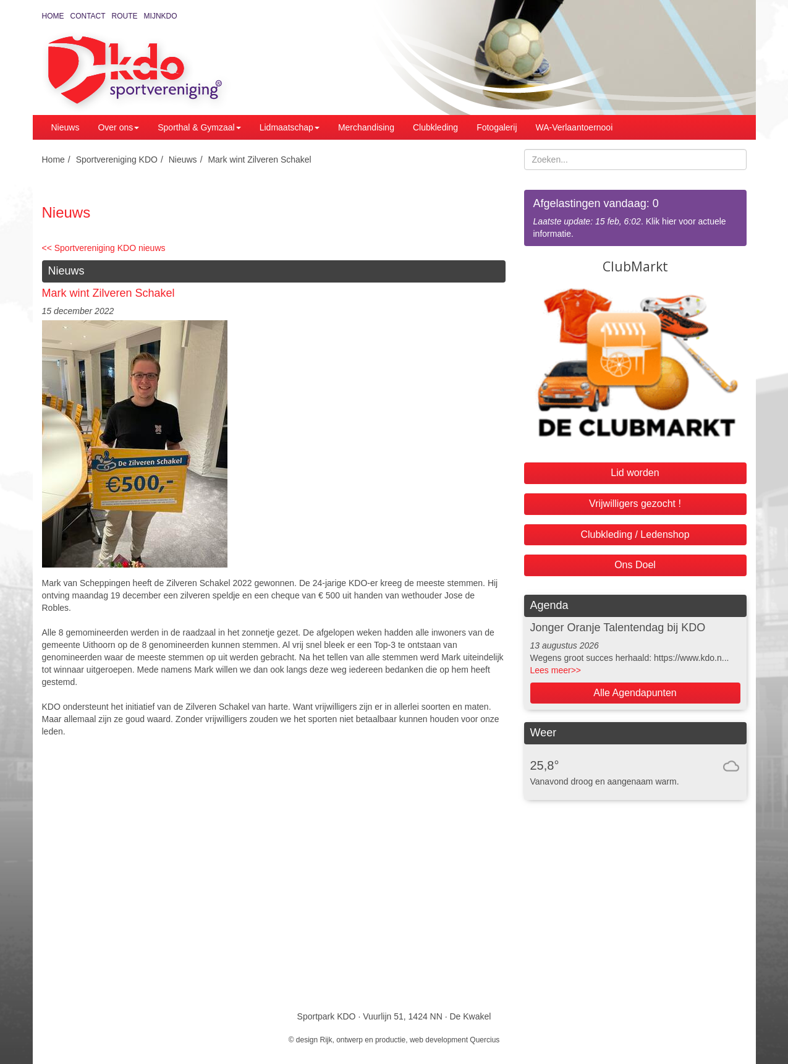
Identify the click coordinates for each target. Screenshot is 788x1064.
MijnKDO (160, 16)
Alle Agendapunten (634, 692)
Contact (88, 16)
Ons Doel (635, 565)
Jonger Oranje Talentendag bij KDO (618, 627)
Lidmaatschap (290, 127)
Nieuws (65, 127)
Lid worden (635, 472)
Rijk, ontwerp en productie (363, 1040)
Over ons (118, 127)
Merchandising (366, 127)
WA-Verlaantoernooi (574, 127)
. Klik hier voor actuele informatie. (635, 217)
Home (53, 16)
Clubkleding (435, 127)
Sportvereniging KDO (117, 159)
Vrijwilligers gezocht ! (635, 503)
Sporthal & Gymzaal (199, 127)
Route (125, 16)
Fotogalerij (497, 127)
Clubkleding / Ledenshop (634, 534)
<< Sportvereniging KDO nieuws (104, 248)
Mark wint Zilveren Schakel (259, 159)
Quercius (484, 1040)
